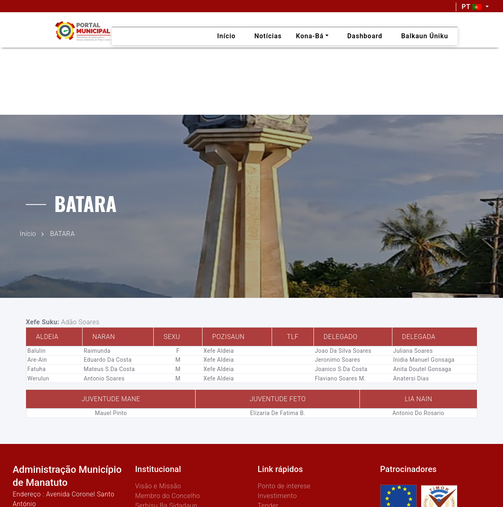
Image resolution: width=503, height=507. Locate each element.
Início (28, 233)
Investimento (277, 496)
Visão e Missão (158, 486)
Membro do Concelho (167, 496)
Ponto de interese (283, 486)
